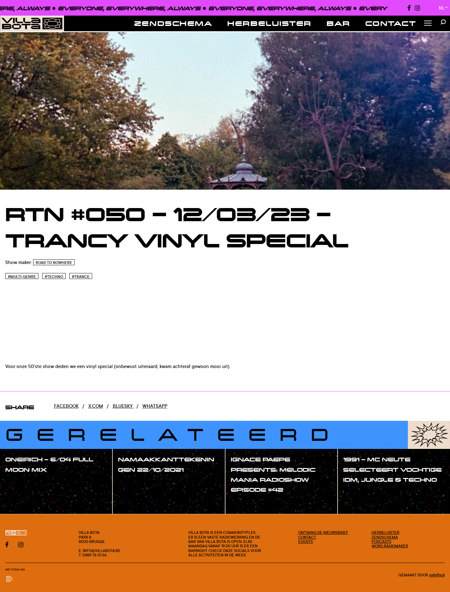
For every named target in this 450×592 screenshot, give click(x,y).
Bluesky (123, 406)
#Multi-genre (22, 276)
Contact (391, 23)
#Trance (81, 276)
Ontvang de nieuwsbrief (323, 532)
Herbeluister (269, 23)
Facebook (66, 406)
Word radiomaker (390, 546)
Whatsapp (154, 406)
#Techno (54, 276)
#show (20, 483)
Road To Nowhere (54, 262)
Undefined (437, 575)
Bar (338, 23)
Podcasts (381, 541)
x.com (95, 406)
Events (305, 541)
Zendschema (173, 23)
